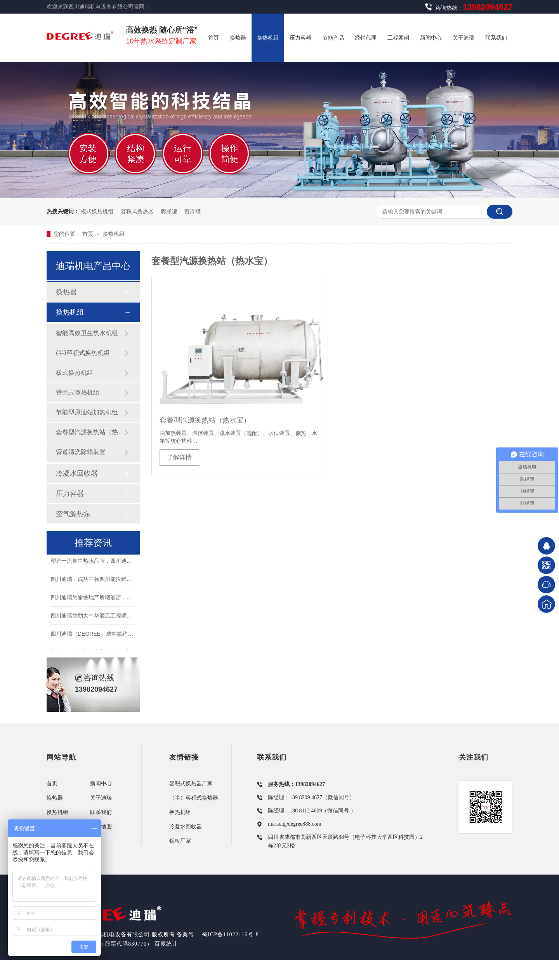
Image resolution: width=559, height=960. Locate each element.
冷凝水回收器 (77, 473)
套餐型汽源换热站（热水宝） (205, 420)
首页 (88, 234)
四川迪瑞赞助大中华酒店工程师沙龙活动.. (100, 617)
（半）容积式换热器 (193, 798)
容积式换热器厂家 (191, 783)
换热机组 (114, 234)
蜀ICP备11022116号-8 (230, 934)
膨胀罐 (169, 211)
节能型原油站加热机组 (87, 412)
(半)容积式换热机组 (83, 353)
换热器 (66, 292)
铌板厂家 (180, 841)
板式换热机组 (97, 211)
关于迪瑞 (101, 798)
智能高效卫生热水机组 (87, 333)
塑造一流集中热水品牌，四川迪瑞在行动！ (102, 562)
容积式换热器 (137, 211)
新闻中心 (101, 783)
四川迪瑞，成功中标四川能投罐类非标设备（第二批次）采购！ (126, 580)
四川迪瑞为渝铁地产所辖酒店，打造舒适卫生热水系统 (115, 598)
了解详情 (179, 457)
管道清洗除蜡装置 (81, 452)
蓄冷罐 (192, 211)
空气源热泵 (73, 514)
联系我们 (101, 812)
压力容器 (70, 493)
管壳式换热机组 (77, 392)
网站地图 (101, 827)
